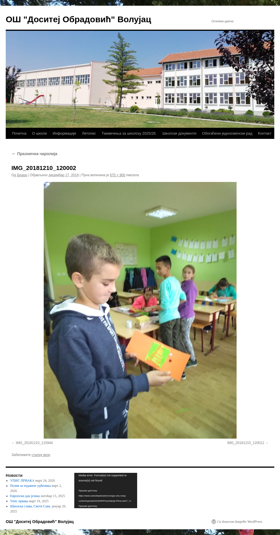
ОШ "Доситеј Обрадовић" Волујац (78, 19)
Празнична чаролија (34, 153)
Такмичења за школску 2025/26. (129, 133)
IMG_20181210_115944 (34, 443)
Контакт (264, 133)
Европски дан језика (25, 496)
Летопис (89, 133)
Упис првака (19, 501)
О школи (39, 133)
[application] (105, 490)
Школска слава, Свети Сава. (30, 506)
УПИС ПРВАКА (22, 481)
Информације (64, 133)
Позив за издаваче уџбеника (30, 486)
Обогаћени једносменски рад (227, 133)
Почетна (19, 133)
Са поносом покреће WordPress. (240, 522)
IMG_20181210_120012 (245, 443)
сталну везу (41, 455)
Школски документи (179, 133)
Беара (22, 175)
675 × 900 (117, 175)
